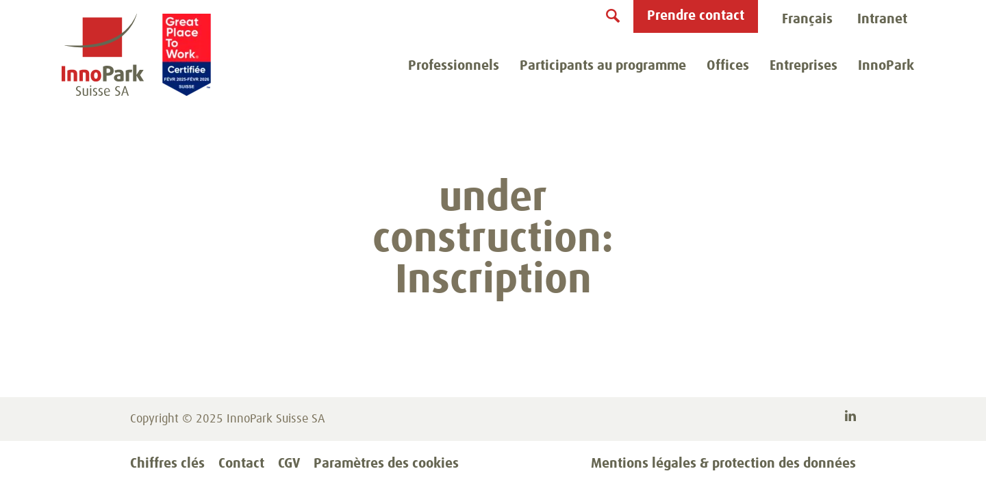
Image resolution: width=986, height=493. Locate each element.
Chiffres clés (167, 463)
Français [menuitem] (807, 19)
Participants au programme (603, 66)
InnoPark (886, 66)
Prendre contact (695, 16)
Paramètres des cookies (386, 463)
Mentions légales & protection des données (723, 463)
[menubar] (807, 20)
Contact (241, 463)
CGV (289, 463)
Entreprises (803, 66)
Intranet (882, 19)
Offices (728, 66)
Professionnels (453, 66)
